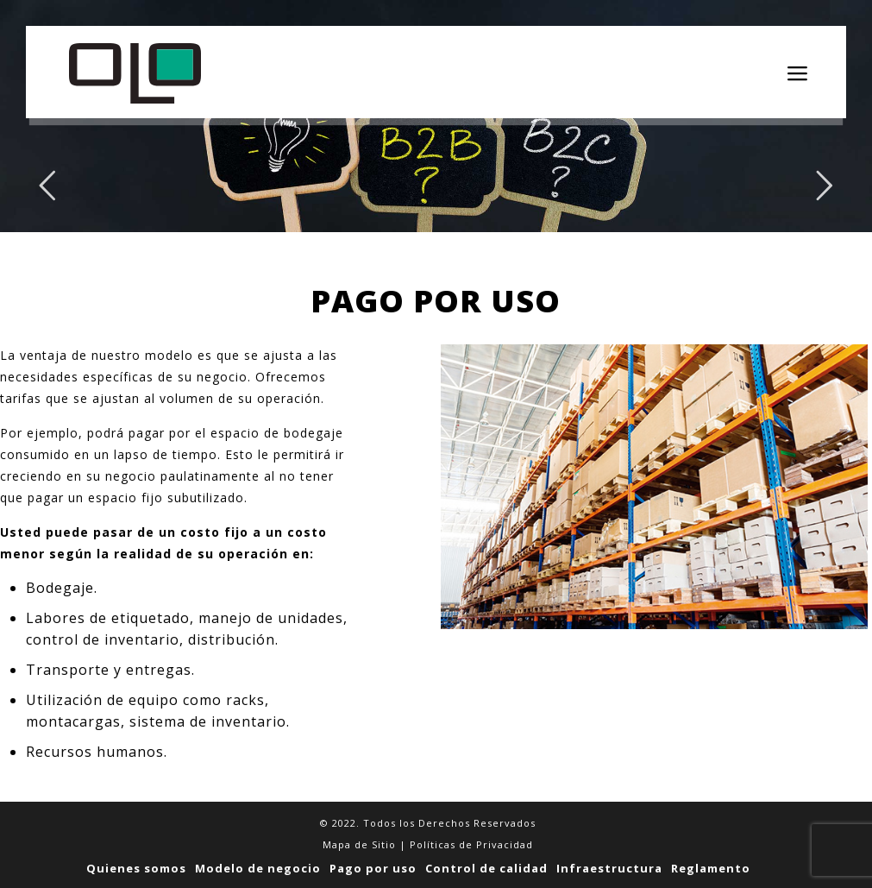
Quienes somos (136, 868)
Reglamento (710, 868)
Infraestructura (609, 868)
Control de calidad (486, 868)
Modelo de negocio (258, 868)
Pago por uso (373, 868)
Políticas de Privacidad (471, 844)
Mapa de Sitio (359, 844)
